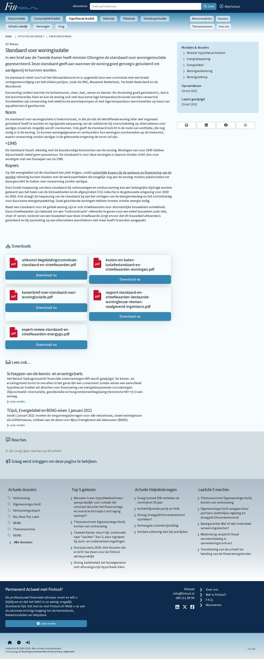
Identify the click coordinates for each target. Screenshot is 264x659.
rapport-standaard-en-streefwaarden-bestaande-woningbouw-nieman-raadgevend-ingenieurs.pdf (128, 300)
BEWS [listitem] (14, 523)
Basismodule (16, 18)
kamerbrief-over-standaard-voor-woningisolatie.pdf (49, 295)
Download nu (46, 275)
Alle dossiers (22, 542)
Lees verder (46, 624)
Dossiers (223, 19)
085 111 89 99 (185, 598)
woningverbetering (199, 71)
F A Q (209, 599)
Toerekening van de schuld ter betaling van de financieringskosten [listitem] (226, 551)
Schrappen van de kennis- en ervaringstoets (45, 374)
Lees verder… (19, 401)
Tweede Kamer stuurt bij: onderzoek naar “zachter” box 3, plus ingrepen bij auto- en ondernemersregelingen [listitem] (100, 537)
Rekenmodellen (202, 19)
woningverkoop (197, 77)
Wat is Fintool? (216, 594)
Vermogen (43, 26)
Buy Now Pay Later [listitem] (23, 516)
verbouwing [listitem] (18, 498)
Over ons (224, 26)
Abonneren (80, 6)
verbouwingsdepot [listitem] (23, 510)
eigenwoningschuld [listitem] (24, 504)
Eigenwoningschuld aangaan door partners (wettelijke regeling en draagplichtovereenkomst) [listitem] (225, 513)
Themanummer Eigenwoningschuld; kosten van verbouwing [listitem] (99, 524)
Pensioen (129, 18)
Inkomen (108, 18)
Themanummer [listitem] (21, 529)
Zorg (61, 26)
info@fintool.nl (183, 593)
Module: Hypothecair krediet (206, 53)
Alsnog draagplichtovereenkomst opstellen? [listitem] (161, 517)
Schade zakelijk (17, 26)
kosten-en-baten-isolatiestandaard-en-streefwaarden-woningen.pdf (130, 264)
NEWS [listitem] (14, 535)
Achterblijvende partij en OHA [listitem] (158, 508)
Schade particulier (155, 18)
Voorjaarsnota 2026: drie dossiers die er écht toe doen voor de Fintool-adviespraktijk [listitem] (100, 552)
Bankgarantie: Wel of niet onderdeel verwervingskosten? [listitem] (226, 525)
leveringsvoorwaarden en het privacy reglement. (48, 651)
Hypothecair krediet (81, 18)
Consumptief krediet (47, 18)
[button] (229, 6)
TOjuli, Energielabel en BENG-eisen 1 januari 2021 (49, 410)
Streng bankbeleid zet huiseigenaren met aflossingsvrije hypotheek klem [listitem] (100, 564)
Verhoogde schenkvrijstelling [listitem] (157, 525)
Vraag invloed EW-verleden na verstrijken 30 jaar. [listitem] (158, 500)
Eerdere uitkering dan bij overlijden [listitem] (162, 531)
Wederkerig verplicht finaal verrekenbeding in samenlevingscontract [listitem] (220, 538)
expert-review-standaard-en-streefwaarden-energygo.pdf (45, 332)
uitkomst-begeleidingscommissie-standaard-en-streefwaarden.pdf (49, 262)
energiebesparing (198, 59)
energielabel (195, 65)
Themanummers (202, 26)
